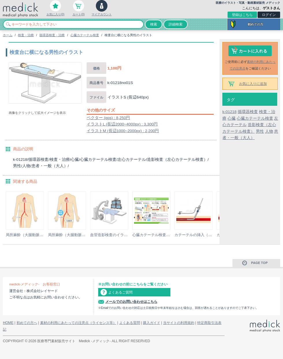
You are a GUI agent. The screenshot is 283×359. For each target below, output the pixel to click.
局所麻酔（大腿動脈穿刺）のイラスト (38, 235)
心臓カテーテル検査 (84, 35)
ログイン (269, 15)
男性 (260, 131)
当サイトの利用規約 (178, 323)
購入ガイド (151, 323)
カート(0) (78, 14)
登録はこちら (242, 15)
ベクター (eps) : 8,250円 (108, 118)
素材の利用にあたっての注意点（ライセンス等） (78, 323)
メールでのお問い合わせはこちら (131, 301)
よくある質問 (129, 323)
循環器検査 (248, 112)
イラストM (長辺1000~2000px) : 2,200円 (123, 131)
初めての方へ (26, 323)
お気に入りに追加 (253, 84)
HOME (8, 323)
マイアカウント (102, 14)
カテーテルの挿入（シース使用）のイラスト (212, 235)
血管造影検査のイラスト (110, 235)
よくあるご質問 (120, 292)
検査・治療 (26, 35)
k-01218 (229, 112)
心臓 (232, 118)
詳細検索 (176, 24)
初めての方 (255, 24)
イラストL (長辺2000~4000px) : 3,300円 (122, 124)
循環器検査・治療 (52, 35)
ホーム (7, 35)
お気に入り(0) (55, 14)
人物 (269, 131)
